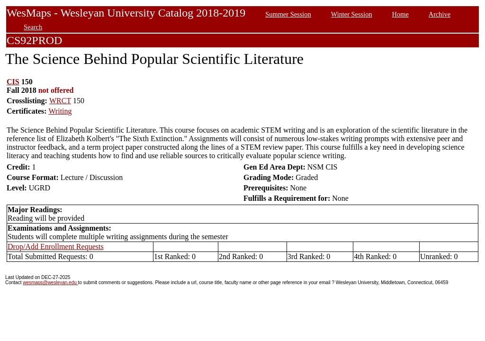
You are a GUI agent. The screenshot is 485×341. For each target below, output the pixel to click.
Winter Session (351, 14)
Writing (60, 111)
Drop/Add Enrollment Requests (56, 246)
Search (33, 27)
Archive (439, 14)
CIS (13, 82)
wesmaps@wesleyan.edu (50, 282)
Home (400, 14)
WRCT (60, 101)
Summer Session (288, 14)
